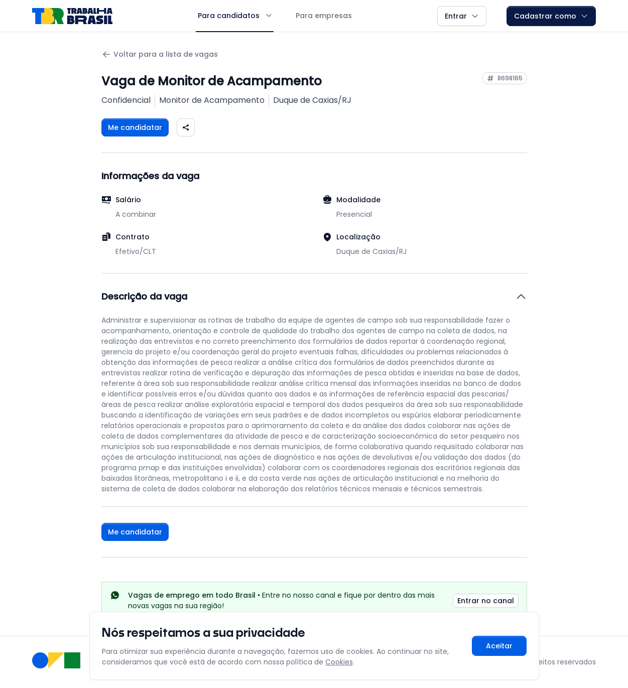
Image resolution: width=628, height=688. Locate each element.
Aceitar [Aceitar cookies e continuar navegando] (499, 646)
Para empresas (324, 16)
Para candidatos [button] (235, 16)
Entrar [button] (462, 16)
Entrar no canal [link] (485, 601)
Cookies (339, 662)
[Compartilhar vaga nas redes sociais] (186, 127)
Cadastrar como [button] (551, 16)
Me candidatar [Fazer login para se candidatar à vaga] (135, 127)
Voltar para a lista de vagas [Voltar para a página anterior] (159, 54)
